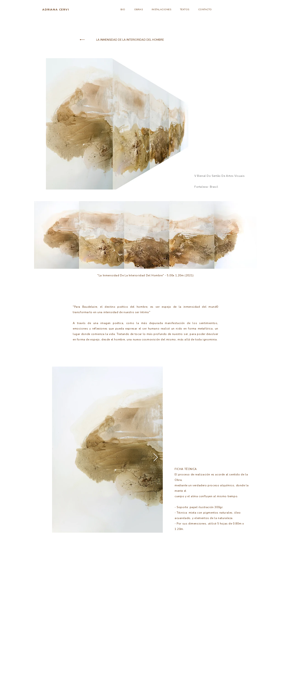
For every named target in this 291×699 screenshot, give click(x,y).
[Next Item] (155, 457)
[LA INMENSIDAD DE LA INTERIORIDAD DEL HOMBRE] (130, 39)
